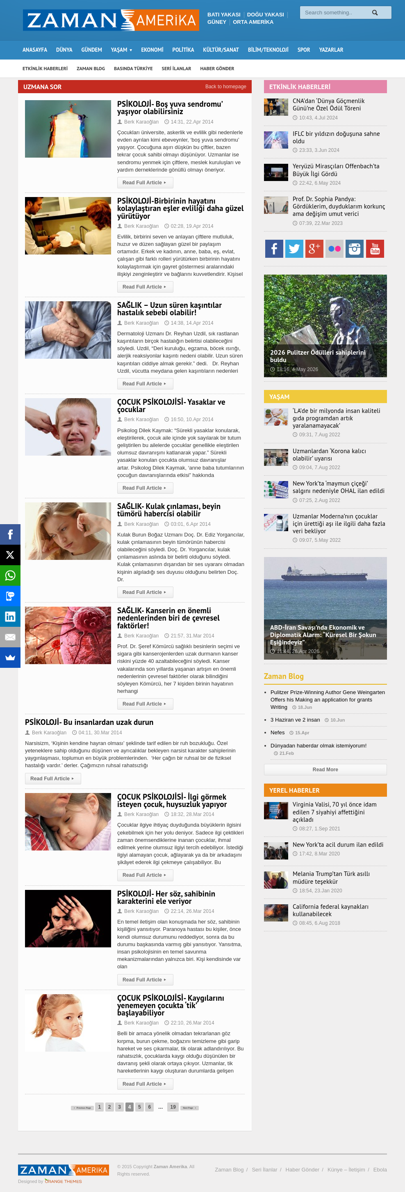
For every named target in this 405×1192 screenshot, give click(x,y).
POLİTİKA (183, 49)
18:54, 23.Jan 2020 (317, 872)
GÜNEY (216, 22)
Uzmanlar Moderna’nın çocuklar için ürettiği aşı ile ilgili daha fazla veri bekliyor (336, 513)
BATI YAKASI (224, 14)
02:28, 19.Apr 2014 (188, 226)
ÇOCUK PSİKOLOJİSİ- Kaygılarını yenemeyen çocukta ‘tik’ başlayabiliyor (180, 1001)
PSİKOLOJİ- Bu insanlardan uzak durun (88, 722)
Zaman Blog (285, 665)
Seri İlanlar (264, 1162)
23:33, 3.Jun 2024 (316, 143)
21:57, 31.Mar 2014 (188, 636)
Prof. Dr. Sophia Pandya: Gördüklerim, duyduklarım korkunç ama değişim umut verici (337, 203)
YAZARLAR (331, 49)
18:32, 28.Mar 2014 (188, 814)
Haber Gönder (302, 1162)
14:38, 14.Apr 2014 (188, 323)
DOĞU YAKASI (265, 14)
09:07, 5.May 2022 (316, 529)
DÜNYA (64, 49)
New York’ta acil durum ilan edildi (334, 826)
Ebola (380, 1162)
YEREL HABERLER (294, 779)
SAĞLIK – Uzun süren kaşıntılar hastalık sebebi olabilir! (168, 308)
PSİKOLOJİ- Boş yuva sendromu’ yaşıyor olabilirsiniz (169, 107)
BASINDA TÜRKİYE (133, 68)
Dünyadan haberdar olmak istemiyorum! (318, 734)
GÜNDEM (92, 49)
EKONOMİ (152, 49)
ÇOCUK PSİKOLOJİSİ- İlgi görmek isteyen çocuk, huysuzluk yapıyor (171, 800)
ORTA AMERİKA (253, 22)
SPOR (304, 49)
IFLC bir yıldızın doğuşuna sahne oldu (338, 134)
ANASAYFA (35, 49)
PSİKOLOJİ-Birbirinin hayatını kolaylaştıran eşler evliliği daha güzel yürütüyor (179, 208)
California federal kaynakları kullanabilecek (327, 892)
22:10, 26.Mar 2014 (188, 1015)
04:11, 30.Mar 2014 (96, 733)
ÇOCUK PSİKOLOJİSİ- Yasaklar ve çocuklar (170, 405)
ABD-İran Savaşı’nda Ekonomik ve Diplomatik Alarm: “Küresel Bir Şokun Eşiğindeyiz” (322, 623)
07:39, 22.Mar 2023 (317, 219)
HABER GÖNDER (217, 68)
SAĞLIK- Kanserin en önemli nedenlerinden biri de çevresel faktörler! (167, 617)
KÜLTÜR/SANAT (221, 49)
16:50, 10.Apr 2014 (188, 419)
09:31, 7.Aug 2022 (316, 424)
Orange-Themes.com (63, 1174)
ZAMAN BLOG (91, 68)
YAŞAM (279, 393)
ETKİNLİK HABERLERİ (45, 68)
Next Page (200, 1099)
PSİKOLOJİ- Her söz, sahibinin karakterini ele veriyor (165, 897)
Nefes (277, 722)
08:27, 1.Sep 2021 (316, 810)
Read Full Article (145, 182)
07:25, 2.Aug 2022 (316, 489)
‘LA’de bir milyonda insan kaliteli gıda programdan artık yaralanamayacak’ (338, 411)
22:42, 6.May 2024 (316, 179)
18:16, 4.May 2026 (293, 366)
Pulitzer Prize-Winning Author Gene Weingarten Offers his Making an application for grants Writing (327, 688)
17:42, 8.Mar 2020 (316, 836)
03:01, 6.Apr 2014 (186, 524)
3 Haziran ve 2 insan (295, 709)
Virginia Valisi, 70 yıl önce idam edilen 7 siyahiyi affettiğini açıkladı (339, 797)
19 (175, 1100)
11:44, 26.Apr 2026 (294, 641)
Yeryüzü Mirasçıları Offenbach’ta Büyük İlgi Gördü (332, 166)
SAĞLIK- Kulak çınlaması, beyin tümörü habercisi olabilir (167, 509)
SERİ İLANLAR (176, 68)
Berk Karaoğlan (137, 122)
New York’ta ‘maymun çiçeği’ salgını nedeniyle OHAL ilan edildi (335, 476)
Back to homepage (225, 86)
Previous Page (75, 1099)
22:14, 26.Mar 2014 (188, 911)
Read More (325, 758)
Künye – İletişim (346, 1162)
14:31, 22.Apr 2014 (188, 122)
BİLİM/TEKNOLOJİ (268, 49)
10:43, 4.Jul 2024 (315, 118)
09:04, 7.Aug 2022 (316, 456)
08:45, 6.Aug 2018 (316, 905)
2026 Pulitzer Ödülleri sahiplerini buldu (317, 352)
